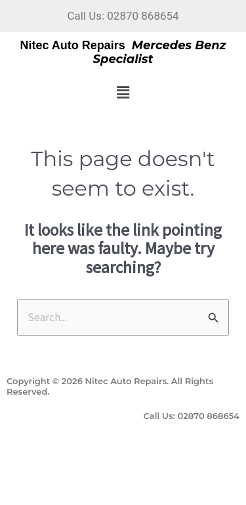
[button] (123, 92)
